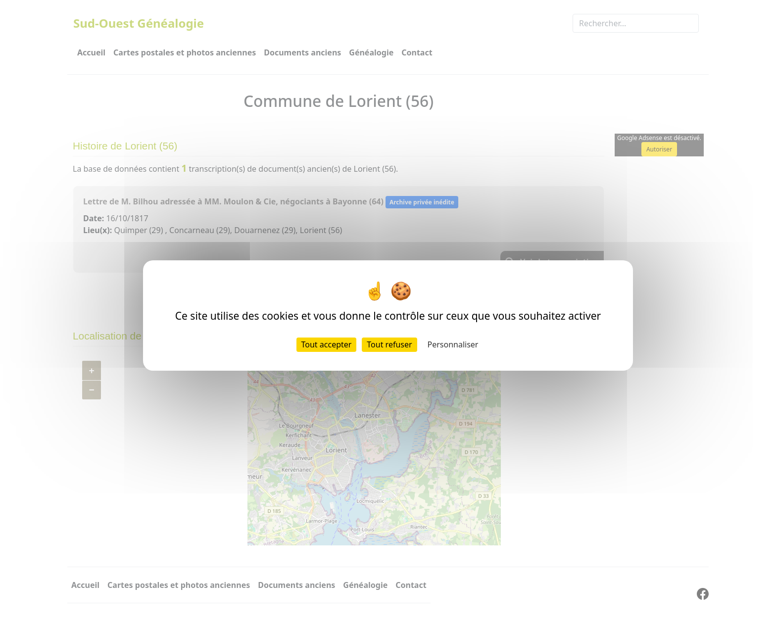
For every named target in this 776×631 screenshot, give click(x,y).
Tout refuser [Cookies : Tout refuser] (389, 344)
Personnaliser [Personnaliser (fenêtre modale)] (453, 344)
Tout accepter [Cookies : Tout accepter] (326, 344)
